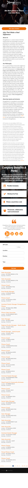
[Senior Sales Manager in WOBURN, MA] (14, 403)
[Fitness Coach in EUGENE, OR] (14, 287)
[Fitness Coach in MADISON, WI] (14, 460)
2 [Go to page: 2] (6, 465)
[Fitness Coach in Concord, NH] (14, 365)
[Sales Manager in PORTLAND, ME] (14, 415)
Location (5, 250)
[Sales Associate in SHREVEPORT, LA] (14, 422)
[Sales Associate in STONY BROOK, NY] (14, 274)
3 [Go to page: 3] (7, 465)
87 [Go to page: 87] (24, 465)
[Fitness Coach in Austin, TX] (14, 390)
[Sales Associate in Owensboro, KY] (14, 428)
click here (22, 160)
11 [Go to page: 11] (19, 465)
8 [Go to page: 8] (14, 465)
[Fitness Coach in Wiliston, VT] (14, 339)
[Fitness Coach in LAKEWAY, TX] (14, 396)
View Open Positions (14, 29)
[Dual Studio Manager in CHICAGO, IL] (14, 293)
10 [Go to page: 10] (17, 465)
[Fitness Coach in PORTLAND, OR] (14, 409)
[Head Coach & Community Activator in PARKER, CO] (14, 384)
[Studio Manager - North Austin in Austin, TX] (14, 333)
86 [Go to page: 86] (22, 465)
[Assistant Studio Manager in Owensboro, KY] (14, 434)
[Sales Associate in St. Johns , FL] (14, 441)
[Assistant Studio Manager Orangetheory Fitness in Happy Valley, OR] (14, 307)
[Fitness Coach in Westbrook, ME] (14, 352)
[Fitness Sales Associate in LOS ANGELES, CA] (14, 314)
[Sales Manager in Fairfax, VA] (14, 320)
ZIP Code (5, 244)
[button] (7, 235)
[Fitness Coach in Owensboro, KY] (14, 299)
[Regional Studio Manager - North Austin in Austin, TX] (14, 326)
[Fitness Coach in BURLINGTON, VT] (14, 346)
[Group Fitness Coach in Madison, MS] (14, 453)
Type (4, 262)
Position (5, 256)
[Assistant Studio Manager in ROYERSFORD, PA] (14, 377)
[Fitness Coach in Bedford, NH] (14, 371)
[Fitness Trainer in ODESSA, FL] (14, 447)
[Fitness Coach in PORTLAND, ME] (14, 358)
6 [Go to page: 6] (11, 465)
